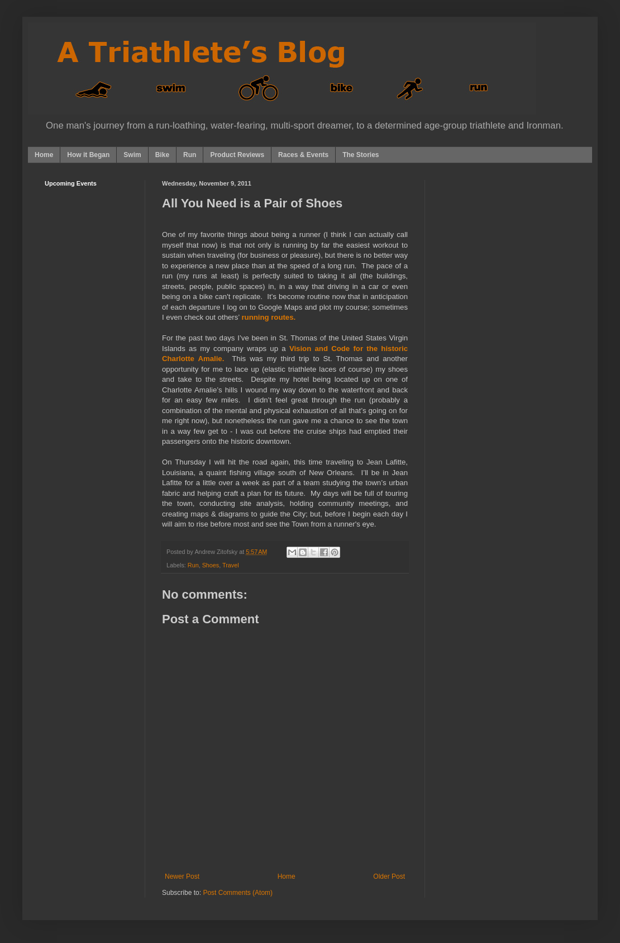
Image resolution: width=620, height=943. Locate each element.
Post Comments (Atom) (238, 893)
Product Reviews (237, 155)
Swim (132, 155)
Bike (162, 155)
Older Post (389, 876)
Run (189, 155)
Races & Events (303, 155)
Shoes (211, 565)
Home (44, 155)
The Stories (360, 155)
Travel (230, 565)
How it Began (88, 155)
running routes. (268, 317)
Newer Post (182, 876)
